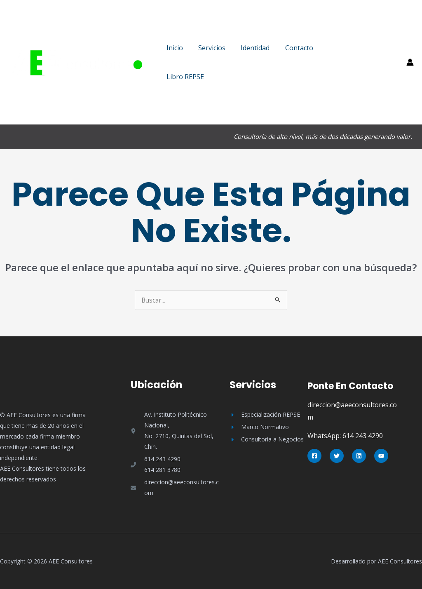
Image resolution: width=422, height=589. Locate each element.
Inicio (173, 47)
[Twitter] (337, 456)
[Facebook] (314, 456)
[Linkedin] (359, 456)
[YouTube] (381, 456)
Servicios (208, 47)
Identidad (249, 47)
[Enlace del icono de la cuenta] (410, 62)
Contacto (291, 47)
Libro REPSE (184, 76)
